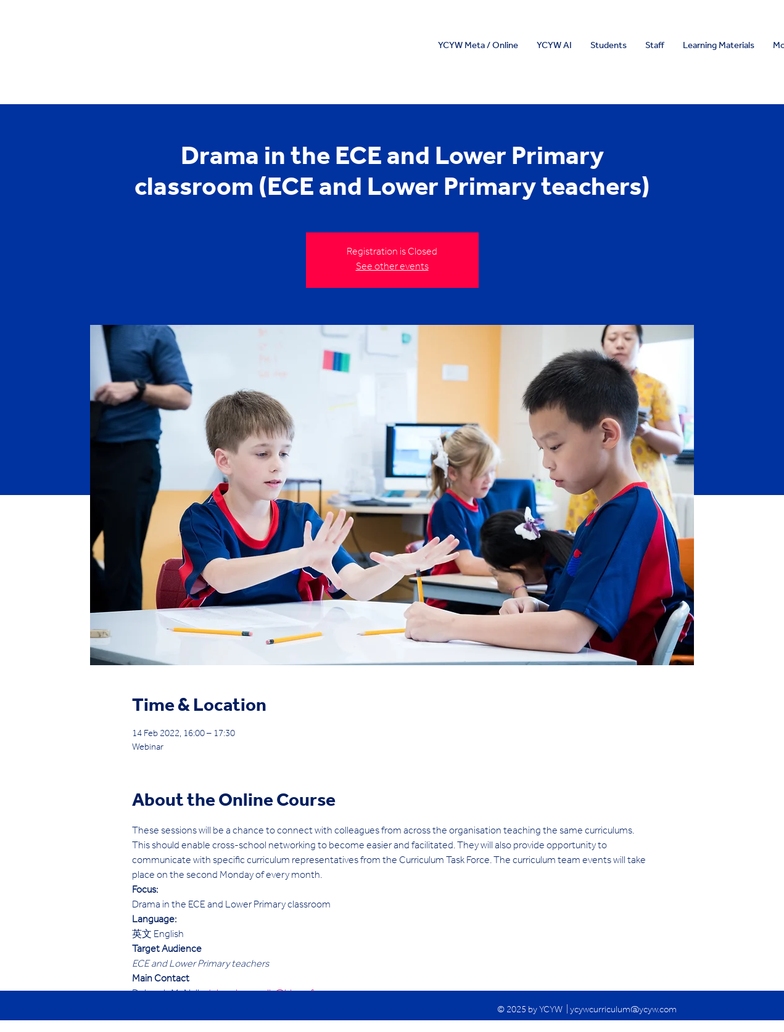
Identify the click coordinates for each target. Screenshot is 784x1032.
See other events (392, 267)
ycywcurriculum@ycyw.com (623, 1010)
